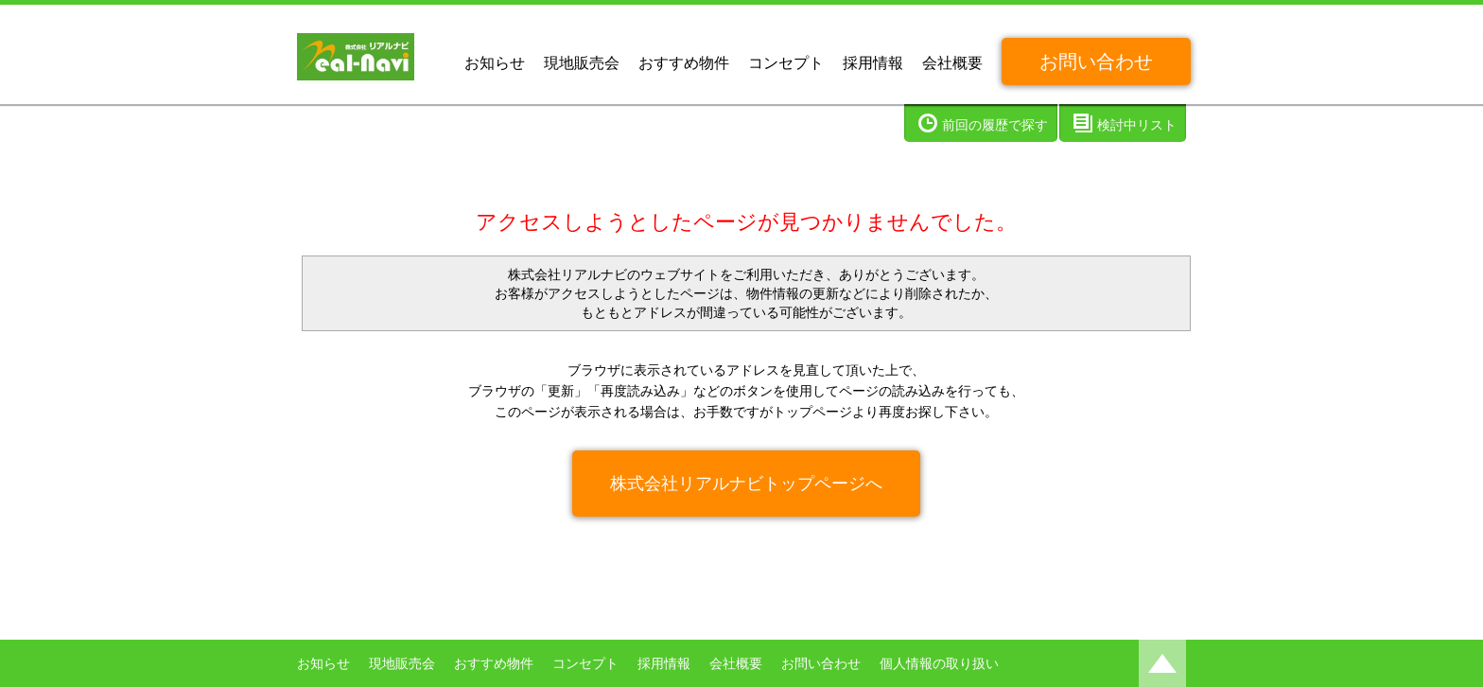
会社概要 (952, 63)
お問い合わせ (1096, 61)
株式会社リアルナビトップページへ (746, 483)
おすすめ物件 (683, 63)
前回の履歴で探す (995, 124)
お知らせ (494, 63)
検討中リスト (1137, 124)
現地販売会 (581, 63)
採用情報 (873, 63)
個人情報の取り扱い (939, 663)
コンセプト (786, 63)
